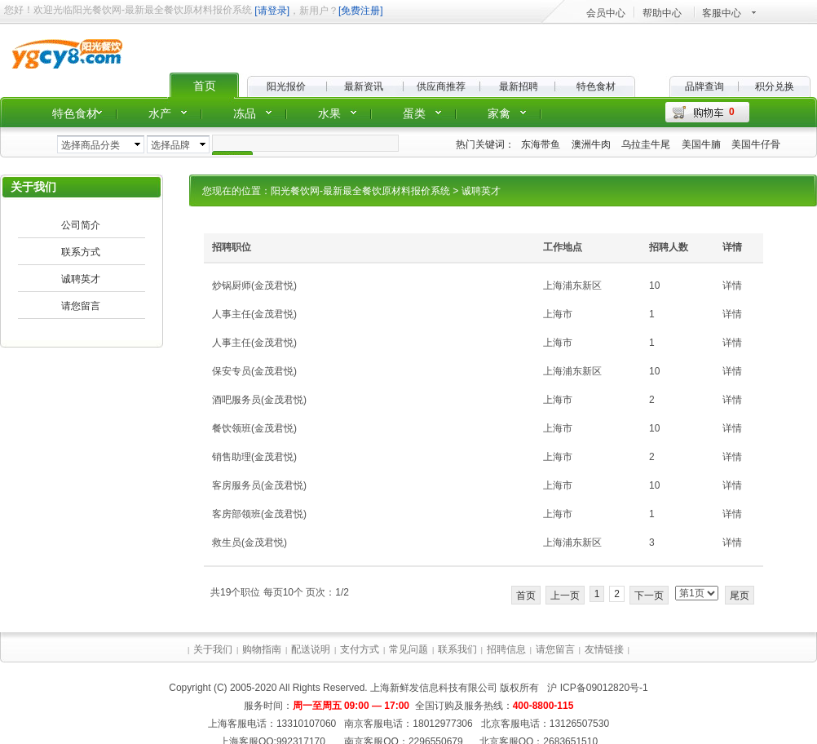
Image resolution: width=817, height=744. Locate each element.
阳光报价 (286, 86)
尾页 (739, 595)
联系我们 (457, 649)
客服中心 (721, 13)
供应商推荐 (441, 86)
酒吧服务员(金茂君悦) (259, 399)
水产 (159, 113)
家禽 (499, 113)
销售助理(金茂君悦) (254, 457)
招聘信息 (506, 649)
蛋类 (414, 113)
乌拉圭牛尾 (645, 144)
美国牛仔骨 (755, 144)
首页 (204, 85)
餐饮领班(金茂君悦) (254, 428)
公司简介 (80, 225)
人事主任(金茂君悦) (254, 314)
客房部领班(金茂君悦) (259, 514)
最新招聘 (518, 86)
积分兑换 (774, 86)
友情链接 (604, 649)
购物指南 (261, 649)
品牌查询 (704, 86)
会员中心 (605, 13)
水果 (329, 113)
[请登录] (271, 10)
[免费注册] (360, 10)
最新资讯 (363, 86)
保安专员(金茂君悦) (254, 371)
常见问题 (408, 649)
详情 (732, 285)
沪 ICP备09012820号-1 (596, 687)
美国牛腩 (701, 144)
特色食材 (596, 86)
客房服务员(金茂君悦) (259, 485)
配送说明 (310, 649)
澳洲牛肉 (591, 144)
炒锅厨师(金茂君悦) (254, 285)
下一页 (649, 595)
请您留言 (80, 306)
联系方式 (80, 252)
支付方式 (359, 649)
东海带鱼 (540, 144)
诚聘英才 (80, 279)
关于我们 (212, 649)
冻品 (244, 113)
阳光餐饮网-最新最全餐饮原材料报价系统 (360, 191)
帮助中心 (662, 13)
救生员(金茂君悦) (249, 542)
